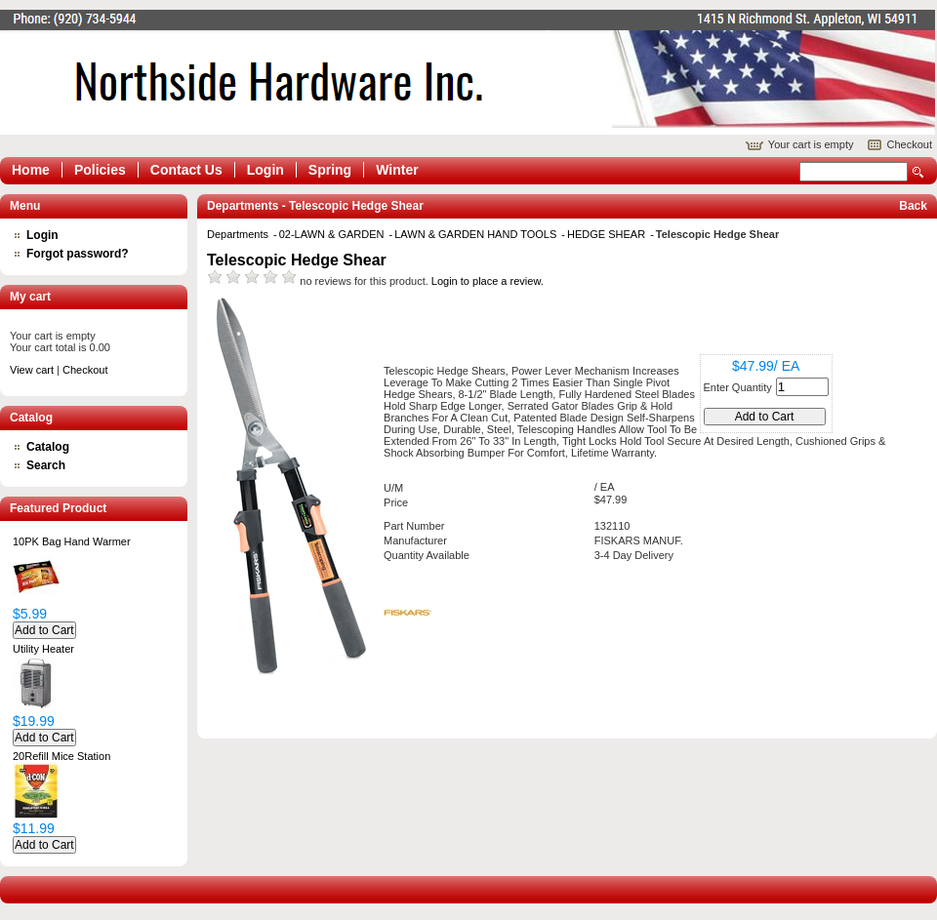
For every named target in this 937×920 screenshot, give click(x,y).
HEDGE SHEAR (607, 234)
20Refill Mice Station (61, 756)
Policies (100, 170)
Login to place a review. (487, 281)
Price (396, 502)
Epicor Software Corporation (467, 72)
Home (31, 170)
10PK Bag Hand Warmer (72, 541)
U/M (393, 488)
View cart (32, 370)
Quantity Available (426, 555)
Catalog (47, 447)
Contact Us (186, 170)
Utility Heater (43, 649)
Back (913, 206)
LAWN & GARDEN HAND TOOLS (476, 234)
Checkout (909, 144)
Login (265, 170)
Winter (397, 170)
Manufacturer (415, 540)
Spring (329, 170)
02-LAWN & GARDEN (333, 234)
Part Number (414, 526)
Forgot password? (77, 253)
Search (918, 172)
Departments (239, 234)
